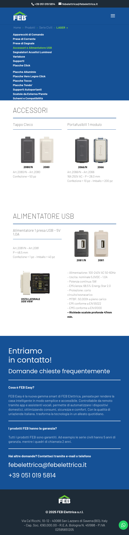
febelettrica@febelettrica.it (47, 465)
